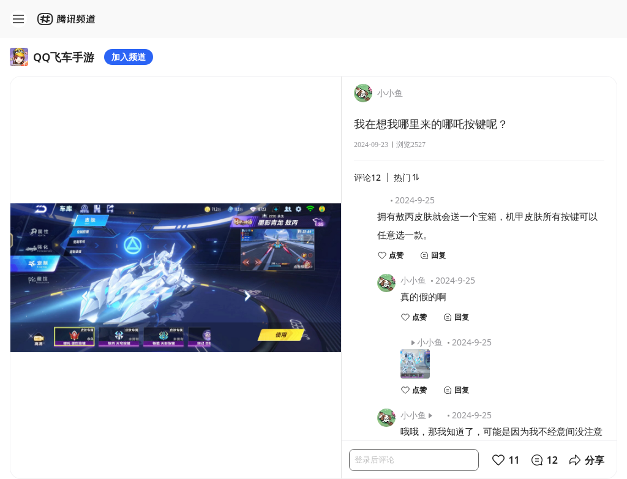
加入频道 (128, 56)
